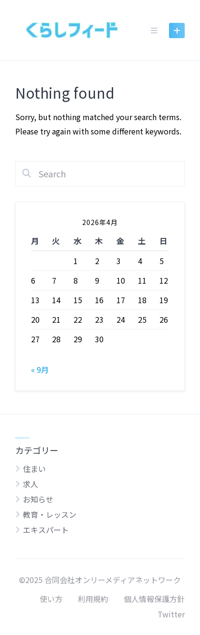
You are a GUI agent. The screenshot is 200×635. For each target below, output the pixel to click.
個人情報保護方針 (154, 598)
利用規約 (93, 598)
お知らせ (38, 499)
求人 (30, 484)
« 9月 (40, 369)
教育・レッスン (49, 514)
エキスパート (46, 529)
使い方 (51, 598)
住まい (34, 468)
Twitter (171, 614)
